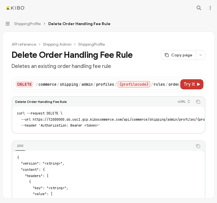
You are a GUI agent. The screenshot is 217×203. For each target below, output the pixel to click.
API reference (24, 44)
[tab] (20, 145)
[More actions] (209, 8)
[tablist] (102, 146)
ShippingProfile (91, 44)
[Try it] (191, 84)
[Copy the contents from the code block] (198, 101)
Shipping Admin (57, 44)
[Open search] (198, 7)
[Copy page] (178, 55)
